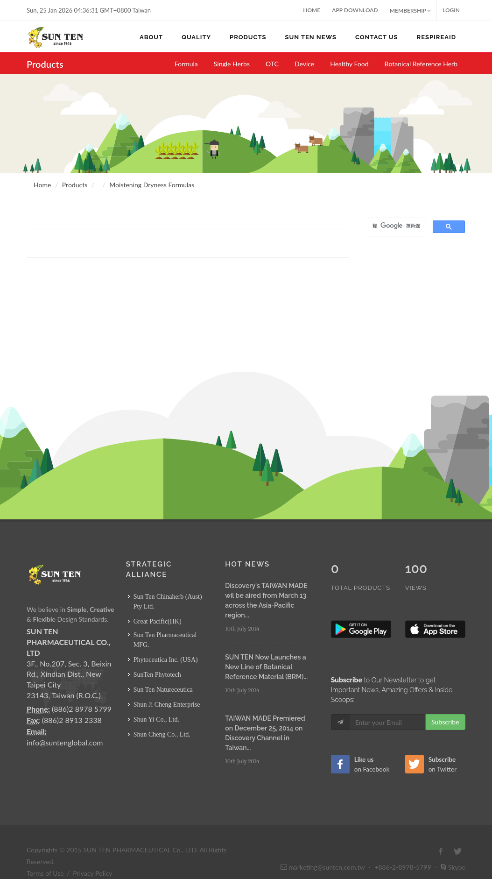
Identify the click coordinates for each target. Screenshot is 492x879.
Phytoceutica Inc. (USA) (166, 659)
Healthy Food (349, 64)
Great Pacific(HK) (158, 621)
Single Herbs (232, 64)
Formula (186, 64)
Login (451, 10)
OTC (272, 64)
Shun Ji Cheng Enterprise (167, 704)
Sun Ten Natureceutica (163, 689)
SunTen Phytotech (157, 674)
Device (304, 64)
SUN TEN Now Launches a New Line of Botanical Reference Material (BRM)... (266, 667)
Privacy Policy (92, 854)
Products (74, 185)
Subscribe (445, 702)
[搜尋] (396, 226)
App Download (355, 10)
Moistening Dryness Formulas (151, 185)
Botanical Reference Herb (421, 64)
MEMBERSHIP (410, 10)
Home (311, 10)
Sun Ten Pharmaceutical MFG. (165, 639)
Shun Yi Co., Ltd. (156, 719)
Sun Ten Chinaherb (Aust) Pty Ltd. (168, 601)
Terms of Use (45, 854)
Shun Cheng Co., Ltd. (162, 734)
